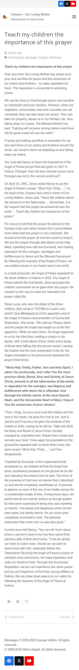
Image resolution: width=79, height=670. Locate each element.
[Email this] (8, 602)
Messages (31, 57)
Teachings (55, 57)
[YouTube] (73, 4)
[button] (74, 17)
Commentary (15, 57)
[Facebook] (61, 4)
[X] (67, 4)
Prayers (43, 57)
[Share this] (17, 602)
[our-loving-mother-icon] (5, 17)
